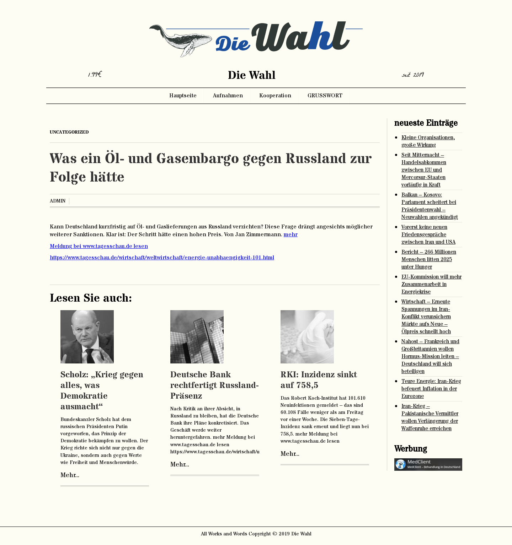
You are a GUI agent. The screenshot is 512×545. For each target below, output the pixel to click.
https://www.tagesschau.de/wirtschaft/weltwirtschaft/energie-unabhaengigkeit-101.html (162, 257)
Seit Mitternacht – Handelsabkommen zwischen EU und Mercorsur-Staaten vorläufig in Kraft (423, 170)
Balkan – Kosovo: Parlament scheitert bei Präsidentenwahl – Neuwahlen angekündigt (429, 206)
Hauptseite (183, 95)
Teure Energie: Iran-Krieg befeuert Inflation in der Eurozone (431, 389)
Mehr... (69, 475)
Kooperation (275, 95)
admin (57, 201)
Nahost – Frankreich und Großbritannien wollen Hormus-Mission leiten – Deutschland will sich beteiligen (430, 356)
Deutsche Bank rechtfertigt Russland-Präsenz (214, 385)
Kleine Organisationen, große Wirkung (428, 141)
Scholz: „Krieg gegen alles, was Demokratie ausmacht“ (101, 391)
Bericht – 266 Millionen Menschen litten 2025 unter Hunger (428, 259)
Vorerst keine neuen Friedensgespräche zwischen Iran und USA (428, 234)
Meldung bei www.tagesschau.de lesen (99, 246)
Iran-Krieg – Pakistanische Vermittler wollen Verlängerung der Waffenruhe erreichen (429, 417)
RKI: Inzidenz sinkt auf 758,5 (319, 380)
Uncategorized (69, 132)
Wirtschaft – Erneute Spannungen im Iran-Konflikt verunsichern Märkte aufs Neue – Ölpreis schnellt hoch (426, 316)
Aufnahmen (228, 95)
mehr (291, 234)
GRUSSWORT (325, 95)
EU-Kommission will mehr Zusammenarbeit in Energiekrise (431, 284)
